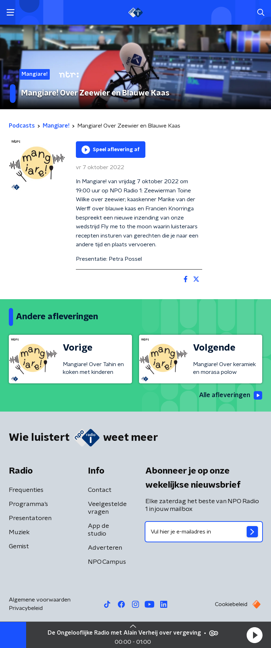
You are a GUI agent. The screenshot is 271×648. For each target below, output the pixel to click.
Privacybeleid (26, 608)
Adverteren (105, 548)
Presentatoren (30, 518)
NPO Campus (107, 562)
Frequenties (26, 490)
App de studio (98, 530)
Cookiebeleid (231, 604)
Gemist (19, 546)
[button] (254, 635)
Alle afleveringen (230, 395)
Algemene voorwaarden (40, 600)
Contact (100, 490)
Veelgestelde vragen (107, 508)
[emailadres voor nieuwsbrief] (203, 532)
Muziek (19, 532)
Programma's (28, 504)
